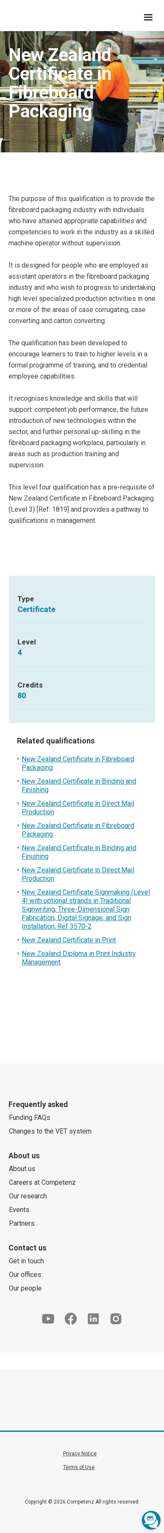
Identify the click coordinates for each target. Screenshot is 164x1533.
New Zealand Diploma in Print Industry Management (79, 958)
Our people (25, 1288)
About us (22, 1169)
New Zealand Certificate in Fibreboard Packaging (78, 763)
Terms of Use (79, 1467)
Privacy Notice (80, 1454)
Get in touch (26, 1261)
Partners (22, 1223)
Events (19, 1210)
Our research (28, 1196)
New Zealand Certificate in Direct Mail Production (78, 807)
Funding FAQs (29, 1117)
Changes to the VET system (50, 1131)
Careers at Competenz (42, 1182)
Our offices (25, 1275)
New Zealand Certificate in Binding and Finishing (79, 785)
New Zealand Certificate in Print (69, 940)
